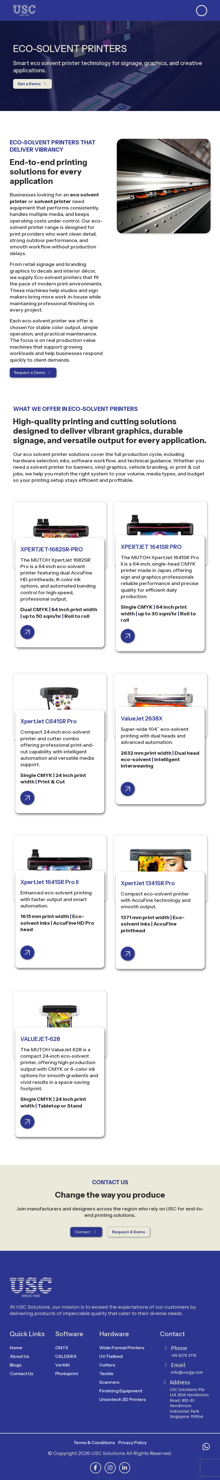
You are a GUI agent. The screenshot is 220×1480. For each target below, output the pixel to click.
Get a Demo (33, 83)
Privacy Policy (132, 1442)
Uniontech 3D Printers (122, 1399)
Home (16, 1347)
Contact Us (21, 1373)
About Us (19, 1356)
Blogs (15, 1365)
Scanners (109, 1382)
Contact (86, 1231)
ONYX (61, 1347)
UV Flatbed (111, 1356)
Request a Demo (33, 372)
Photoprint (66, 1373)
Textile (106, 1373)
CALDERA (66, 1356)
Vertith (62, 1365)
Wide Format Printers (121, 1347)
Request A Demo (128, 1231)
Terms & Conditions (94, 1442)
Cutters (107, 1365)
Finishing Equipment (120, 1390)
